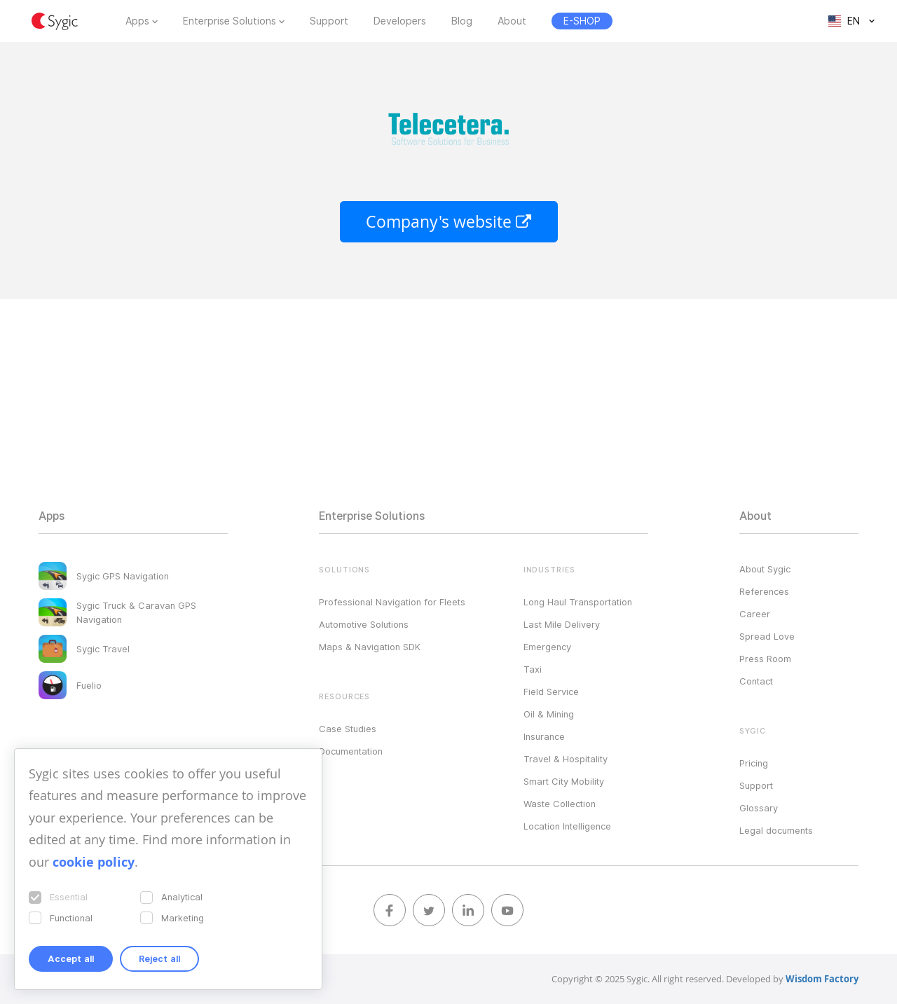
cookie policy (94, 862)
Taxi (532, 669)
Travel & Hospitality (565, 758)
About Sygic (764, 569)
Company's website (449, 222)
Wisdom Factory (822, 978)
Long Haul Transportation (577, 601)
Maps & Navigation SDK (369, 646)
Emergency (547, 646)
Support (329, 21)
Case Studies (347, 728)
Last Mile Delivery (561, 624)
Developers (400, 21)
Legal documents (776, 830)
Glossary (758, 807)
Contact (756, 681)
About (512, 21)
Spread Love (767, 636)
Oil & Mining (548, 714)
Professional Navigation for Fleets (392, 601)
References (764, 591)
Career (754, 613)
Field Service (551, 691)
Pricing (753, 763)
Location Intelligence (567, 826)
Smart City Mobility (563, 781)
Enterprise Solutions (229, 21)
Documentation (351, 751)
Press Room (765, 658)
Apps (137, 21)
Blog (461, 21)
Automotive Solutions (364, 624)
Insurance (544, 736)
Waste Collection (559, 803)
